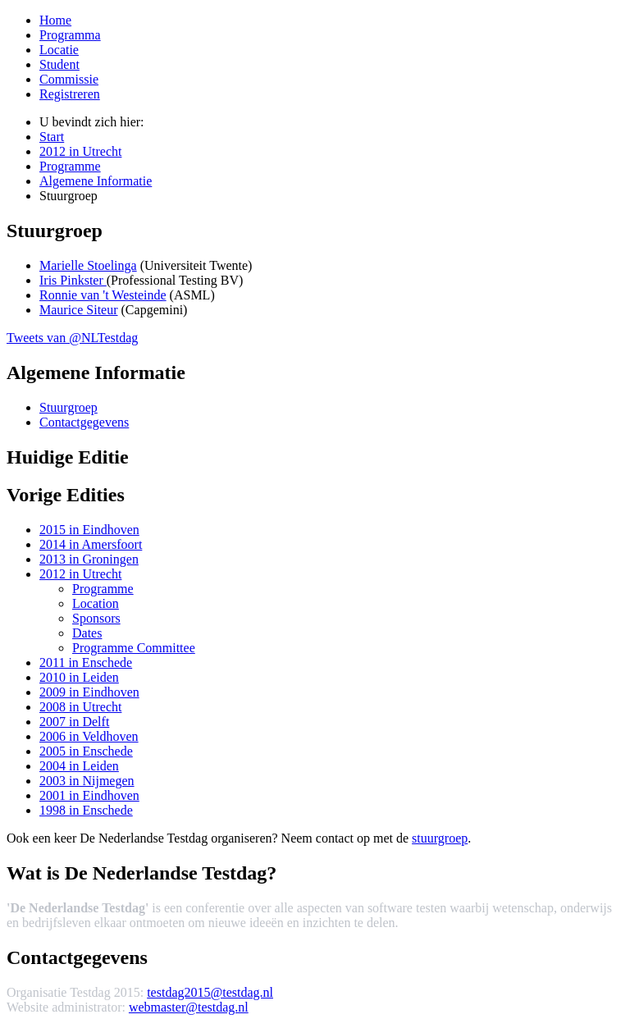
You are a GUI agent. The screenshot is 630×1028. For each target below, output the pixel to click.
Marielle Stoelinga (88, 265)
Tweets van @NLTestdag (72, 338)
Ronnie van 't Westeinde (103, 295)
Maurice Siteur (78, 310)
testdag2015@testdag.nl (210, 992)
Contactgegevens (84, 422)
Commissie (68, 79)
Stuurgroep (68, 407)
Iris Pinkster (73, 280)
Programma (70, 35)
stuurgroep (440, 838)
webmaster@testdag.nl (189, 1007)
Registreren (69, 94)
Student (59, 64)
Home (55, 20)
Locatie (59, 50)
